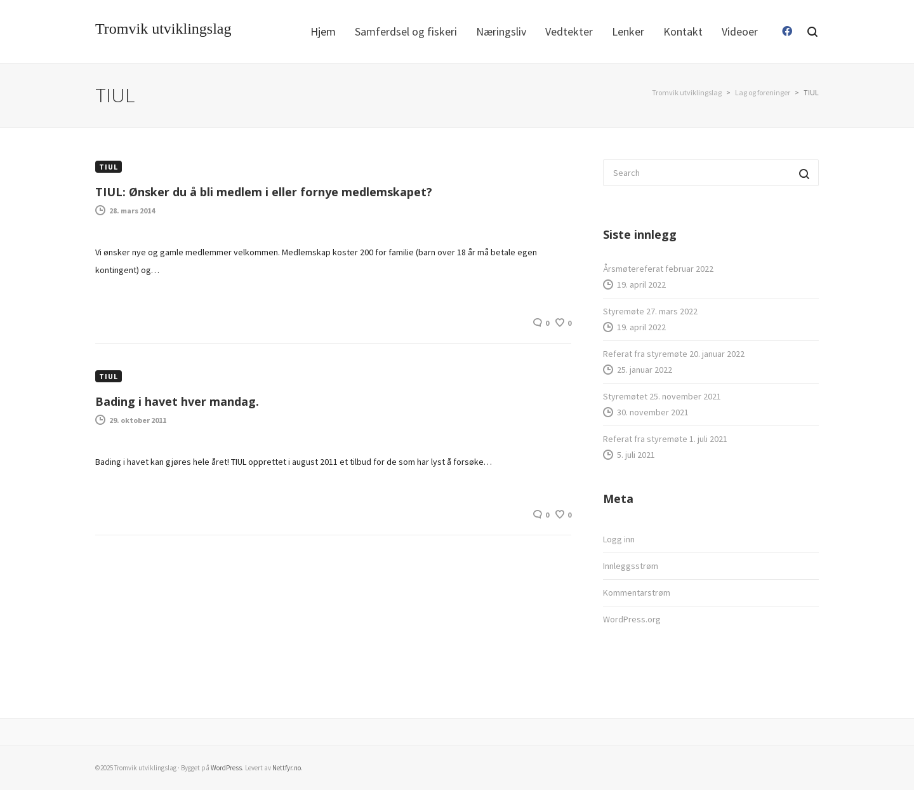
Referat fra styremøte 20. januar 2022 (674, 353)
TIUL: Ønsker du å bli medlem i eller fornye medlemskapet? (263, 191)
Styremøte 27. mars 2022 (650, 311)
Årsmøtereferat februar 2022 (658, 268)
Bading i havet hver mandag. (177, 401)
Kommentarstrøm (636, 592)
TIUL (108, 166)
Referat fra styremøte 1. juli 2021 (665, 439)
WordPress (226, 767)
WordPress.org (632, 619)
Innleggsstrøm (630, 566)
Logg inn (619, 539)
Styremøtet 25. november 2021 (662, 396)
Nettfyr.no (286, 767)
